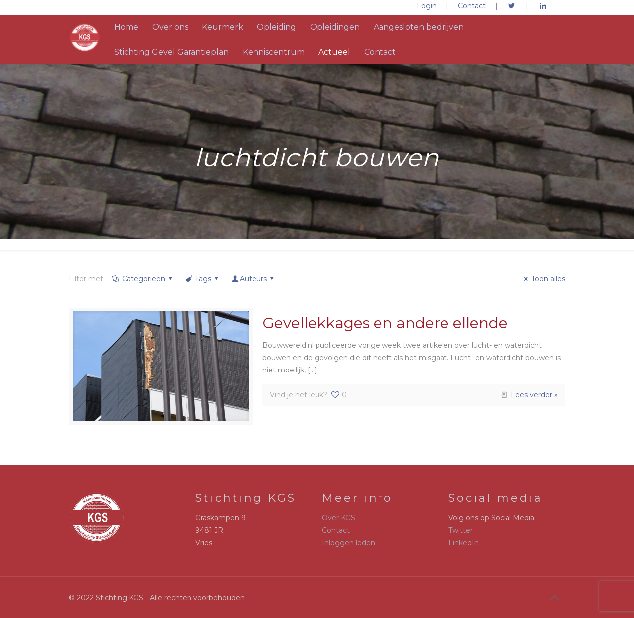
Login (427, 5)
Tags (202, 278)
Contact (472, 5)
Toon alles (543, 278)
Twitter (460, 530)
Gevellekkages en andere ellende (384, 323)
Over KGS (338, 517)
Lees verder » (534, 394)
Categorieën (143, 278)
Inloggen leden (348, 542)
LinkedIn (463, 542)
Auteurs (253, 278)
